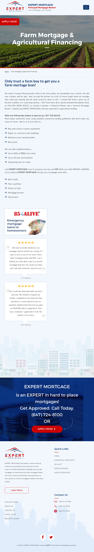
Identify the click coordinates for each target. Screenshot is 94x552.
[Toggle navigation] (86, 7)
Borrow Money (61, 468)
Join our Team (11, 502)
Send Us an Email (65, 501)
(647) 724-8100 (64, 506)
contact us (10, 510)
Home (7, 71)
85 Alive (58, 464)
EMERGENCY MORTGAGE (64, 460)
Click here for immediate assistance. (64, 545)
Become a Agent (12, 518)
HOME (56, 456)
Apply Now (45, 428)
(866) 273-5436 (64, 511)
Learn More (16, 490)
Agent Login (10, 514)
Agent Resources (62, 472)
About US (9, 506)
